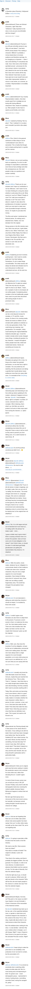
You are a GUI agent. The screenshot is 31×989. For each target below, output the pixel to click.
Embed (17, 16)
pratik (7, 22)
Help (18, 1)
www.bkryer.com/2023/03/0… (14, 469)
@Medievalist (9, 448)
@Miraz (7, 96)
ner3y (7, 8)
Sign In (2, 1)
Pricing (14, 1)
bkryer (7, 386)
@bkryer (7, 480)
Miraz (7, 41)
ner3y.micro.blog (15, 13)
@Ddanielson (9, 465)
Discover (8, 1)
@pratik (7, 44)
